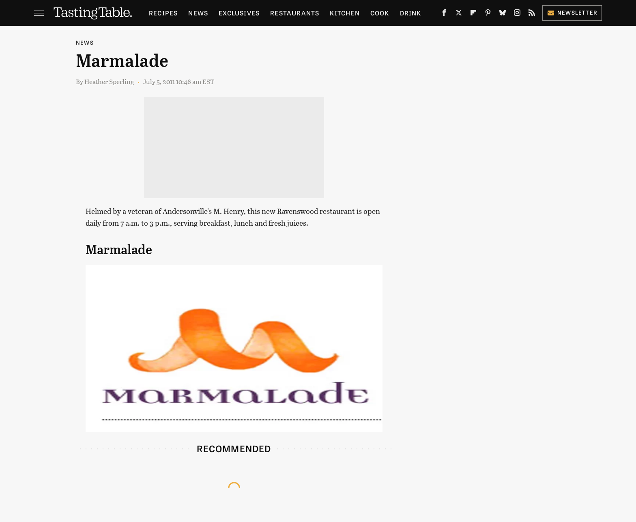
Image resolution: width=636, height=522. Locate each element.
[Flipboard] (473, 14)
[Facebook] (444, 14)
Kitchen (344, 12)
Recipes (163, 12)
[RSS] (532, 14)
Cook (379, 12)
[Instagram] (517, 14)
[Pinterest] (488, 14)
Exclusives (239, 12)
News (198, 12)
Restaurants (294, 12)
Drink (410, 12)
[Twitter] (459, 14)
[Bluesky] (502, 14)
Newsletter (572, 12)
